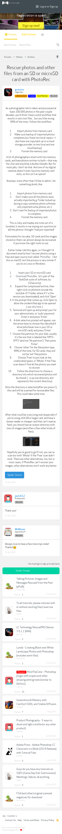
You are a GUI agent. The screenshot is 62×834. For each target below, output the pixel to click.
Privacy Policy (47, 820)
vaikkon (19, 731)
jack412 (20, 496)
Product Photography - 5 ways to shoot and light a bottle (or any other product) (36, 724)
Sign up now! (31, 26)
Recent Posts (25, 45)
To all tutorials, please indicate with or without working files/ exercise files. (35, 607)
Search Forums (10, 45)
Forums (12, 34)
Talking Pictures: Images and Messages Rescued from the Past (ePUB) (34, 582)
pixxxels (19, 756)
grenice (19, 89)
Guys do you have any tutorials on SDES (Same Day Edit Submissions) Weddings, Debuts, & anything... (36, 773)
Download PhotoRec (26, 276)
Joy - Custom (9, 816)
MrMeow (20, 529)
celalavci (19, 707)
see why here (34, 306)
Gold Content (28, 34)
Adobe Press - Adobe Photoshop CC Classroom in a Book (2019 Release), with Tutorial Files (36, 748)
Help (20, 820)
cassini (19, 614)
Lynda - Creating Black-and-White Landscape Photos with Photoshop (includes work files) (35, 651)
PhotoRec (45, 256)
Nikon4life (20, 590)
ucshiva (19, 687)
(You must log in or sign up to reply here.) (44, 564)
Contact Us (10, 820)
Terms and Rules (31, 820)
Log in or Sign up (47, 6)
